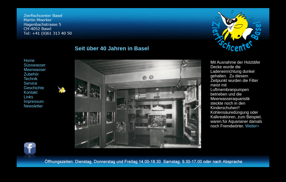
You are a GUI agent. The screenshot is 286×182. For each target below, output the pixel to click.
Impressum (34, 101)
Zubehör (31, 74)
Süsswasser (34, 65)
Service (30, 83)
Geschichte (34, 88)
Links (28, 97)
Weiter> (252, 126)
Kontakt (30, 92)
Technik (30, 79)
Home (29, 60)
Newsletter (33, 106)
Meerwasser (35, 69)
